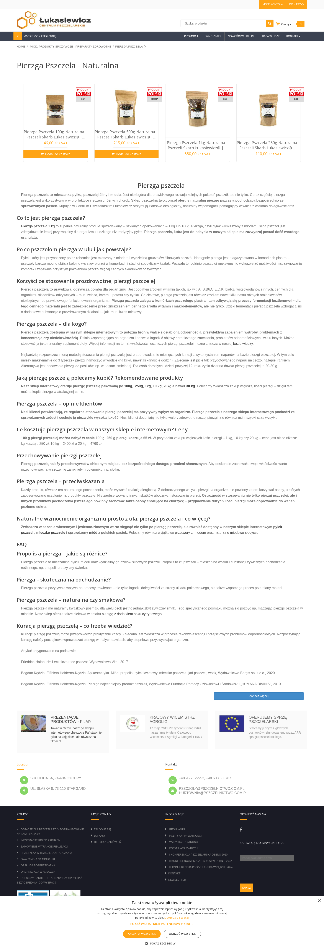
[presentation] (273, 869)
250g (139, 386)
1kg (148, 386)
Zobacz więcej (258, 696)
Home (21, 46)
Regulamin (177, 829)
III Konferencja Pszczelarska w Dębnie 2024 (200, 867)
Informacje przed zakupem (40, 840)
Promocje (191, 36)
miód (93, 532)
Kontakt (174, 873)
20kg (167, 386)
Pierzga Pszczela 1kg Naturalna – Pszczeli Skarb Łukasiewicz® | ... (197, 145)
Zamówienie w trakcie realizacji (44, 846)
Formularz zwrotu (183, 848)
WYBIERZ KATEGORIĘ (39, 36)
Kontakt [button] (293, 36)
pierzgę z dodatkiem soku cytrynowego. (132, 614)
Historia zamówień (107, 842)
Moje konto (273, 4)
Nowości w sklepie (241, 36)
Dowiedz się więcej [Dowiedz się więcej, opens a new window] (176, 918)
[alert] (162, 923)
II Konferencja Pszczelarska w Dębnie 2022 (200, 860)
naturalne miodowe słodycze (237, 532)
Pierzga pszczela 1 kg (38, 226)
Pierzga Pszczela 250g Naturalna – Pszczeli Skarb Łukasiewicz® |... (268, 145)
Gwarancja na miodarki (38, 859)
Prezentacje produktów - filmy (71, 719)
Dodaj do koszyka (57, 154)
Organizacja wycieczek (38, 871)
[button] (162, 924)
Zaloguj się (102, 829)
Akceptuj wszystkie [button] (142, 934)
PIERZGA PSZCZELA (129, 46)
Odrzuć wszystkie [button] (182, 934)
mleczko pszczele (50, 532)
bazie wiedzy (242, 343)
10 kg (157, 386)
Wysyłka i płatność (183, 842)
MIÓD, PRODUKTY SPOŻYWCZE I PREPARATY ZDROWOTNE (70, 46)
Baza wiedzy (271, 36)
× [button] (319, 901)
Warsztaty (213, 36)
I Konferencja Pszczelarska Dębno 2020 (198, 854)
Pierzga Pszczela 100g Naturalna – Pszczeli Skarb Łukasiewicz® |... (55, 134)
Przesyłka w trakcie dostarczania (46, 852)
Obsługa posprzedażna (38, 865)
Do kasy (296, 4)
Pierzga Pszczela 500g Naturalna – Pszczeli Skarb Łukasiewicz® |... (126, 134)
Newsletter (177, 879)
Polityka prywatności (185, 835)
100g (128, 386)
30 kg (190, 386)
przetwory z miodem (190, 532)
